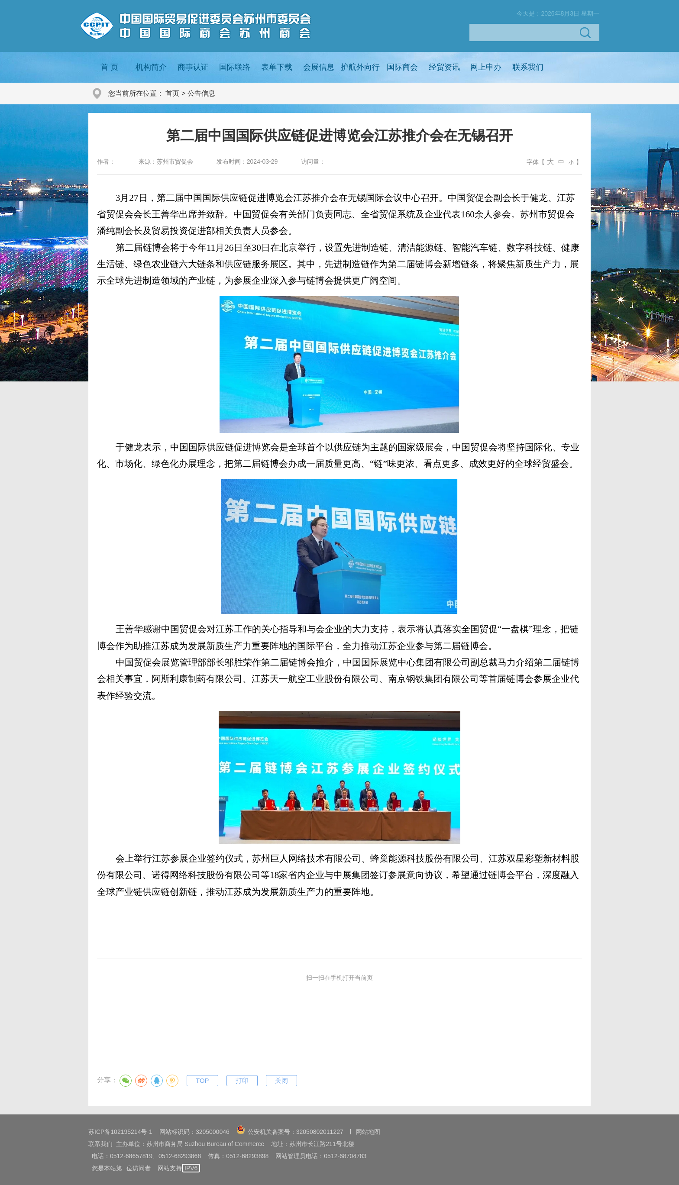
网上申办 (485, 67)
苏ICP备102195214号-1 (120, 1131)
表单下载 (276, 67)
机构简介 (151, 67)
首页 (172, 93)
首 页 (109, 67)
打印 (242, 1080)
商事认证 (193, 67)
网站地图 (368, 1131)
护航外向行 (360, 67)
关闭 (281, 1080)
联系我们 (527, 67)
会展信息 (318, 67)
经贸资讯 (444, 67)
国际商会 (402, 67)
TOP (202, 1080)
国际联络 (234, 67)
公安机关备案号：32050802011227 (289, 1131)
